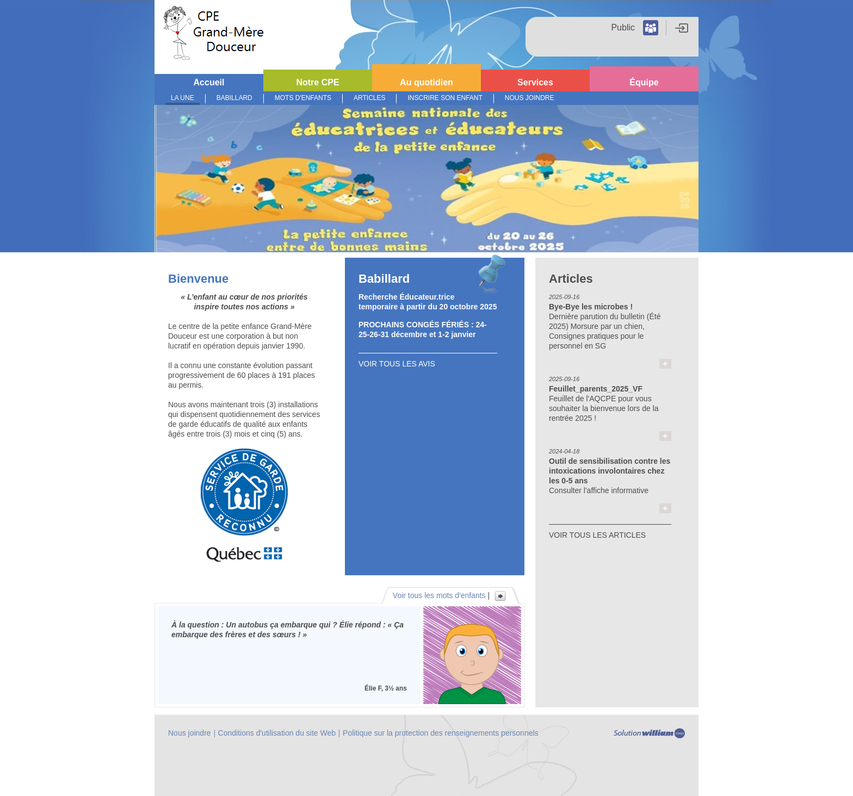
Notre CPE (317, 82)
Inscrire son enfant (444, 98)
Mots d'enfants (303, 98)
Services (535, 82)
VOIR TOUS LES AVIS (396, 363)
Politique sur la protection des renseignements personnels (441, 733)
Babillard (234, 98)
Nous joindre (529, 98)
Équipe (643, 82)
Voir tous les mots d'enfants (439, 595)
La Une (182, 98)
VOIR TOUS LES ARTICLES (597, 535)
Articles (369, 98)
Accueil (209, 82)
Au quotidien (426, 82)
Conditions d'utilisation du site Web (277, 733)
